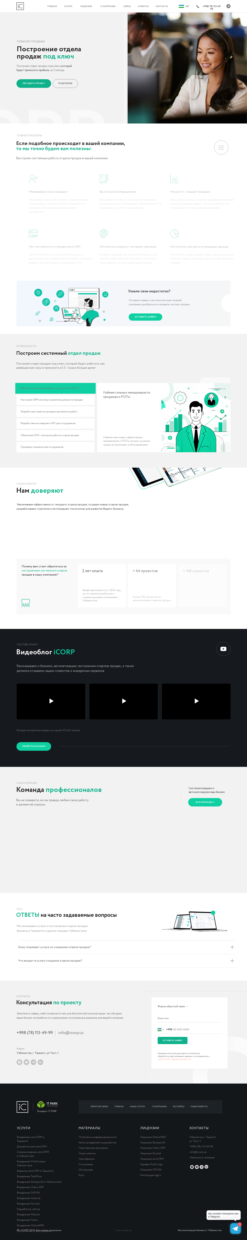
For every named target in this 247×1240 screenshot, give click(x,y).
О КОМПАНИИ (108, 6)
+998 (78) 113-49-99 (34, 1033)
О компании (86, 1164)
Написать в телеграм (202, 1158)
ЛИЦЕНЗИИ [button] (86, 6)
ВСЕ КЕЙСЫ (178, 1106)
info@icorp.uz (71, 1033)
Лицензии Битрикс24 (152, 1143)
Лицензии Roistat (150, 1153)
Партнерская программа (93, 1148)
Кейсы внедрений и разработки (97, 1143)
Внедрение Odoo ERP (30, 1187)
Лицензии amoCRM (152, 1159)
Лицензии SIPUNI (151, 1170)
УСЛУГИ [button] (68, 6)
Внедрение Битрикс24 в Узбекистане (39, 1182)
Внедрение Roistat (28, 1204)
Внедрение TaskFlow (29, 1176)
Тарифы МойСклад (151, 1164)
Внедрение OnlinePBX (30, 1225)
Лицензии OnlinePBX (153, 1137)
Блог (81, 1175)
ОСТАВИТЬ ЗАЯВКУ (173, 1040)
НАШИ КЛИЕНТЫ (199, 1106)
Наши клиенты (87, 1153)
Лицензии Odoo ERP (153, 1148)
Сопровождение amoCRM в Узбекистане (33, 1154)
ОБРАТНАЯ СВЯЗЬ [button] (99, 1106)
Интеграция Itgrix (150, 1175)
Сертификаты (87, 1159)
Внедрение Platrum (28, 1214)
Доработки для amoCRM (32, 1147)
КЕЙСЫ (127, 6)
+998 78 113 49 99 (212, 7)
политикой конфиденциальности (174, 1059)
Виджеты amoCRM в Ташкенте (35, 1171)
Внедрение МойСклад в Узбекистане (31, 1163)
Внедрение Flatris (27, 1220)
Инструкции (86, 1170)
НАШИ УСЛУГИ (137, 1106)
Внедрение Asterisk (28, 1198)
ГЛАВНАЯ (52, 6)
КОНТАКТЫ (161, 6)
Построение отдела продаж (34, 1231)
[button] (33, 83)
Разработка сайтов (28, 1209)
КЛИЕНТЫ (143, 6)
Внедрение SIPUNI (28, 1193)
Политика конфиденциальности (98, 1137)
